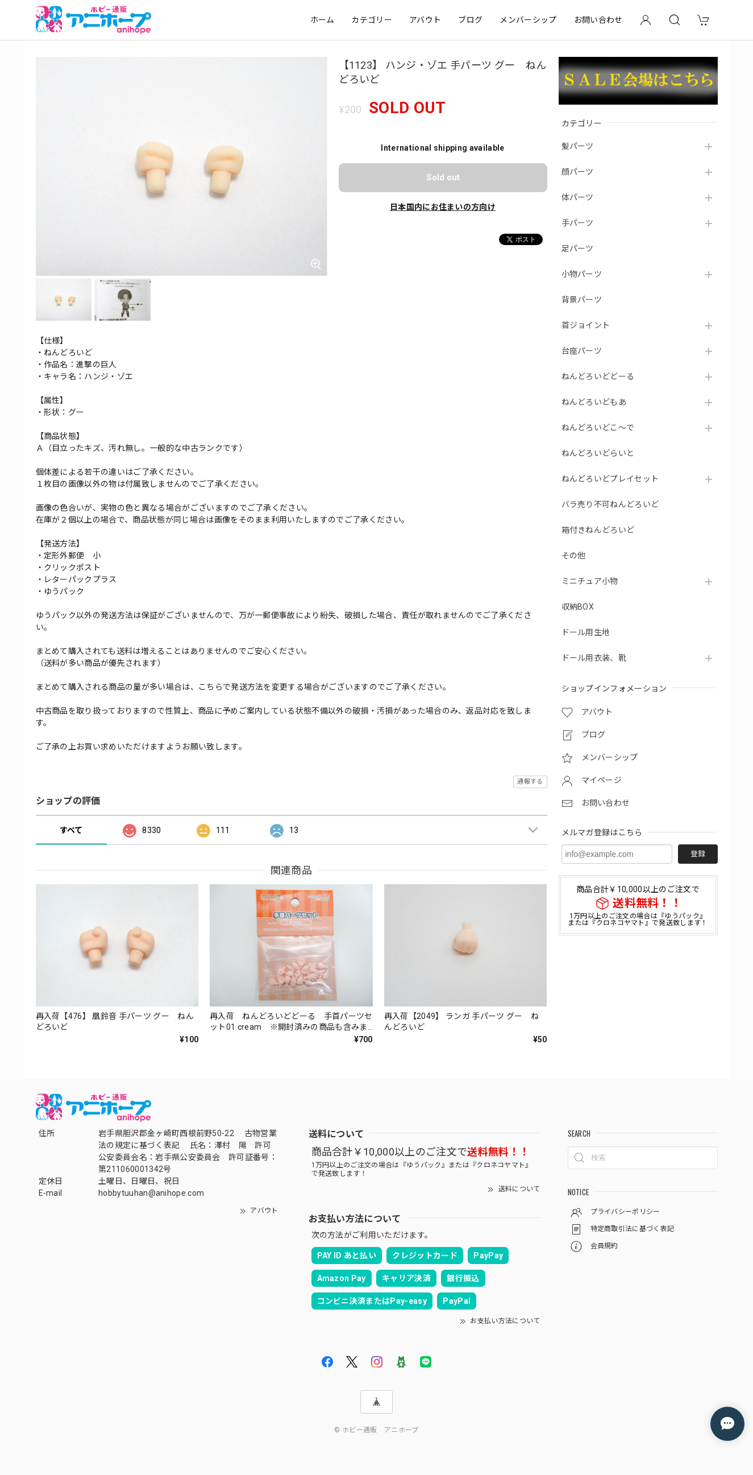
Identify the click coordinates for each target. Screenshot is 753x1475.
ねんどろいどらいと (598, 453)
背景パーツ (581, 299)
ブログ (470, 19)
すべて (71, 830)
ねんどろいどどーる (598, 376)
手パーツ (577, 222)
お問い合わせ (598, 19)
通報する (530, 781)
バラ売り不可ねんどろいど (610, 504)
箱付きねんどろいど (598, 530)
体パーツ (577, 197)
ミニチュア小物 (589, 581)
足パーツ (577, 248)
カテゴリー (371, 19)
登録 (697, 854)
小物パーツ (581, 274)
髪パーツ (577, 146)
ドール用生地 (585, 632)
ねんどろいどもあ (594, 402)
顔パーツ (577, 171)
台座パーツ (581, 350)
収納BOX (577, 606)
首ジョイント (585, 325)
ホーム (322, 19)
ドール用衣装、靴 (594, 657)
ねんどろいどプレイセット (610, 478)
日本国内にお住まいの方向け (443, 207)
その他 (573, 555)
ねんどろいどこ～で (598, 427)
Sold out (443, 177)
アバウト (425, 19)
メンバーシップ (528, 19)
